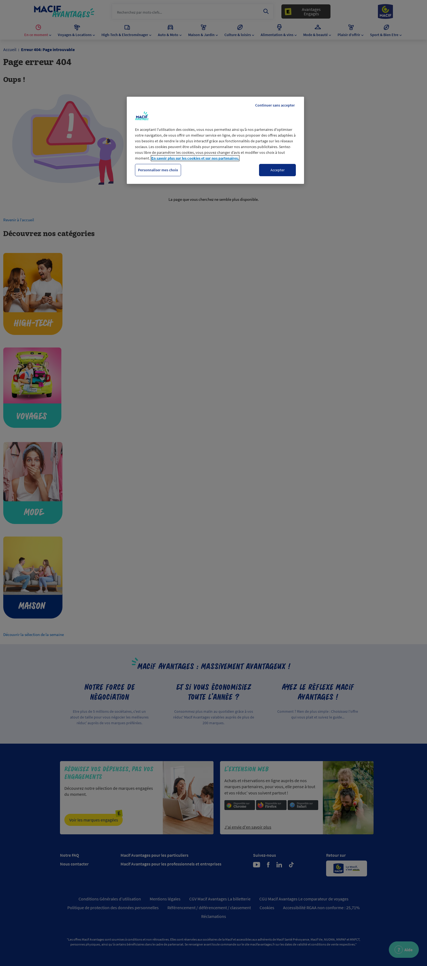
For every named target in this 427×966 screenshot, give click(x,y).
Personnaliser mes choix (158, 169)
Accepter (277, 169)
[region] (215, 140)
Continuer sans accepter (275, 105)
